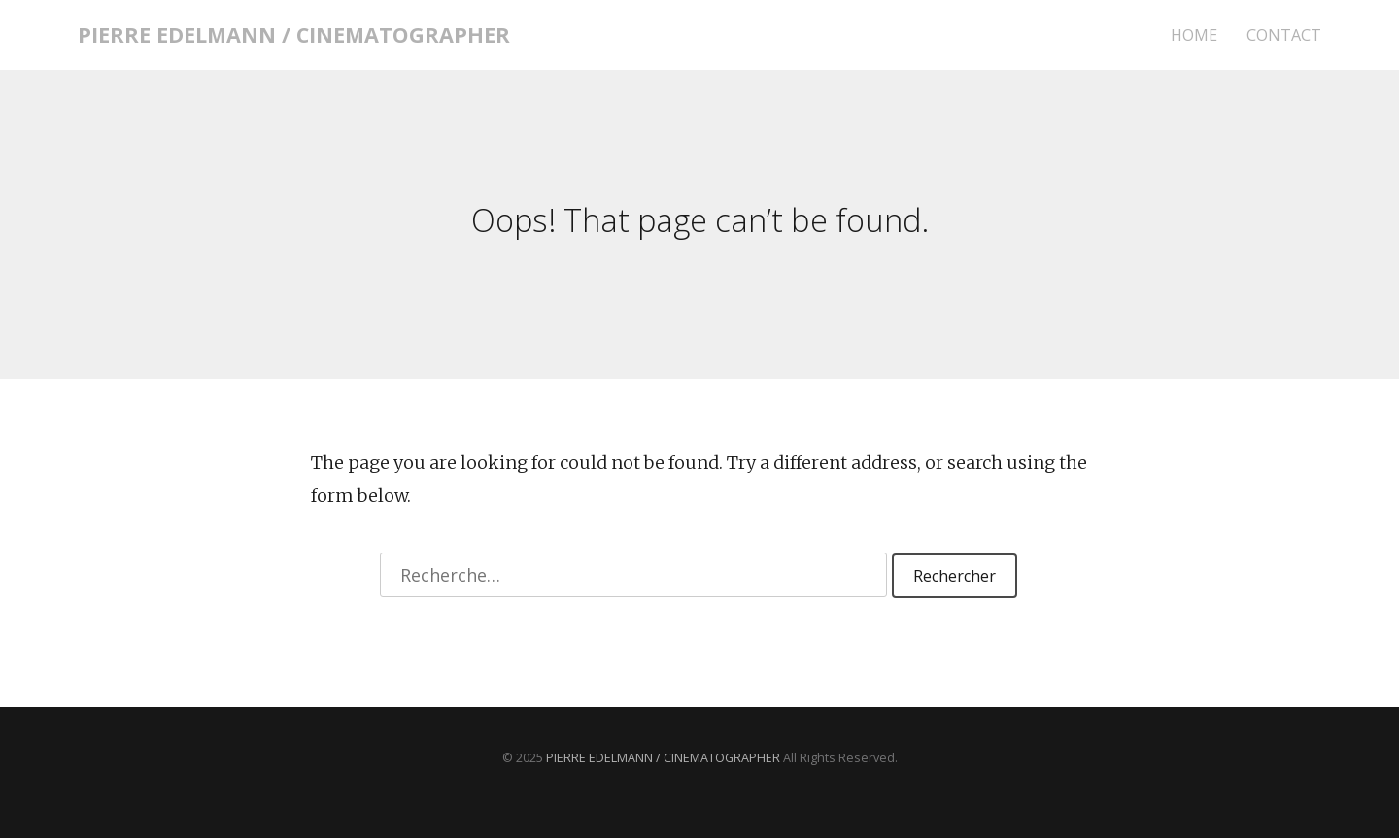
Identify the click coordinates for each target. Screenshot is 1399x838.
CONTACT (1283, 35)
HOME (1194, 35)
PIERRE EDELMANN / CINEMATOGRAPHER (294, 34)
